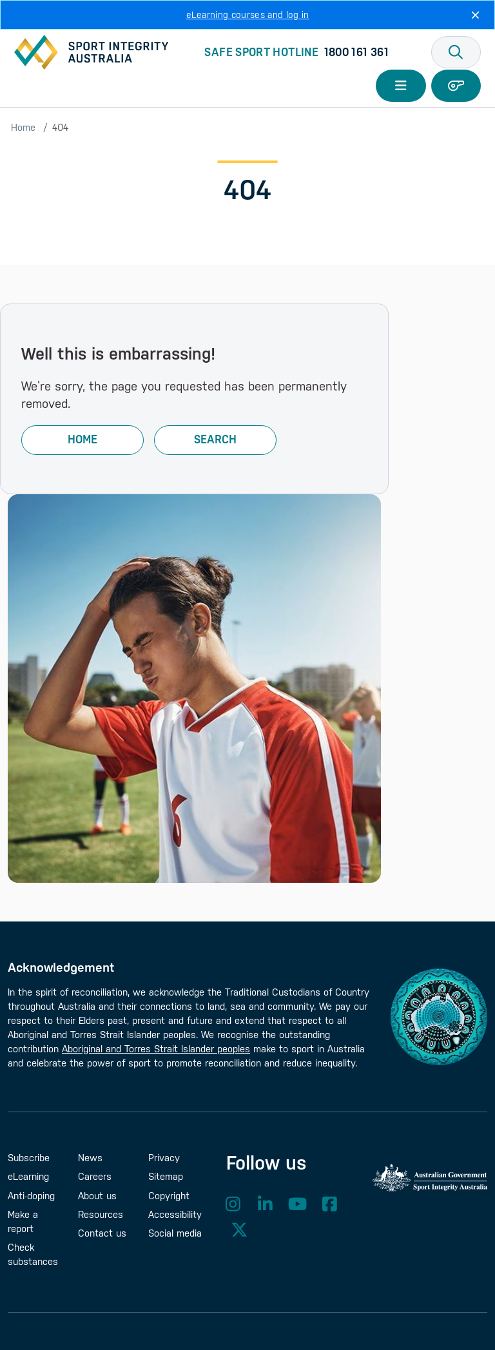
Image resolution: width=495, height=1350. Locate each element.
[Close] (475, 15)
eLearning (28, 1176)
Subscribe (29, 1157)
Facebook (330, 1204)
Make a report (23, 1221)
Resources (100, 1214)
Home (23, 127)
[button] (456, 52)
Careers (95, 1176)
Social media (175, 1233)
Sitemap (165, 1176)
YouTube (298, 1204)
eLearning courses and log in (247, 15)
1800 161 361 (356, 52)
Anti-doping (31, 1195)
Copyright (168, 1195)
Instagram (233, 1204)
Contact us (102, 1233)
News (90, 1157)
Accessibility (175, 1214)
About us (97, 1195)
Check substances (33, 1254)
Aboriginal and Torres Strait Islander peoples (156, 1048)
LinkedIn (265, 1204)
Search (215, 439)
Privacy (164, 1157)
